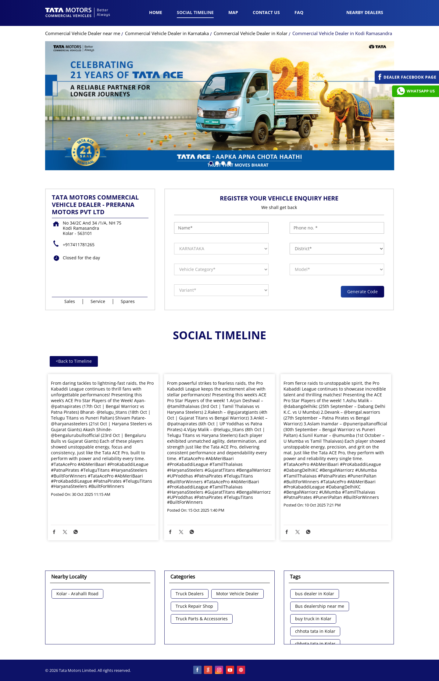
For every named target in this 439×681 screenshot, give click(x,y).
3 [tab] (222, 162)
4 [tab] (228, 162)
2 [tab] (216, 162)
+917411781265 (79, 244)
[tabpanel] (219, 105)
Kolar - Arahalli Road (77, 593)
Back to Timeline (74, 361)
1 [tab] (210, 162)
